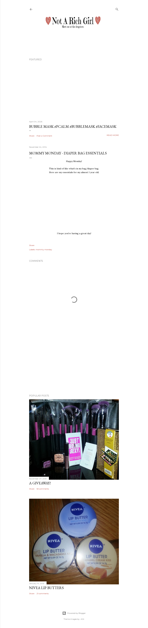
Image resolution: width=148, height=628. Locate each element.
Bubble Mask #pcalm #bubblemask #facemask (72, 126)
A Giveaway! (40, 483)
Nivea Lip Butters (46, 587)
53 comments (43, 489)
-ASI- (82, 619)
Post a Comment (44, 136)
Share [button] (31, 136)
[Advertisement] (74, 365)
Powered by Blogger (74, 613)
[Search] (117, 9)
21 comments (43, 593)
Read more (113, 135)
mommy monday (44, 249)
